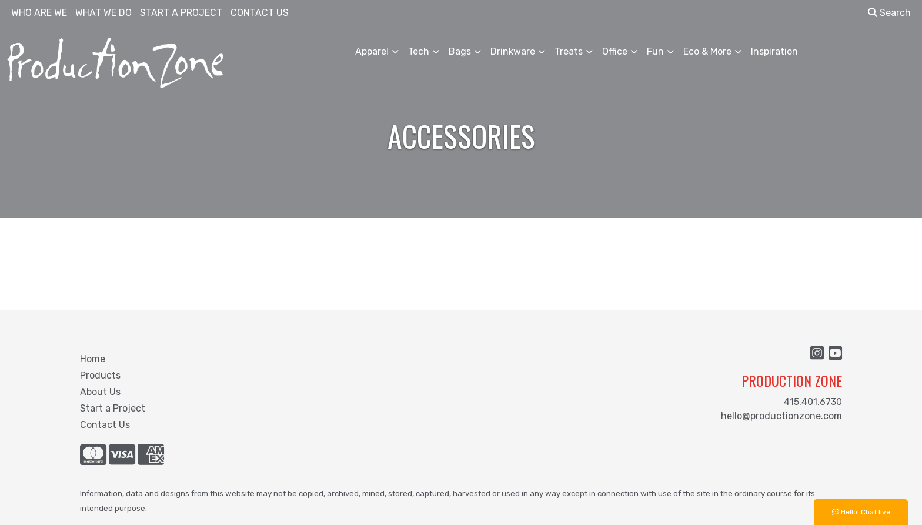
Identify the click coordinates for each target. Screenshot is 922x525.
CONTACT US (259, 12)
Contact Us (105, 424)
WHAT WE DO (103, 12)
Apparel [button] (372, 51)
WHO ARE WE (39, 12)
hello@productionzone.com (781, 416)
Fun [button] (655, 51)
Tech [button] (418, 51)
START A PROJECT (181, 12)
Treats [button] (568, 51)
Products (100, 375)
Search (889, 12)
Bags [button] (460, 51)
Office (614, 51)
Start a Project (112, 408)
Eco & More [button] (707, 51)
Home (92, 359)
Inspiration (774, 51)
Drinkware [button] (512, 51)
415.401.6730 (813, 401)
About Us (100, 391)
